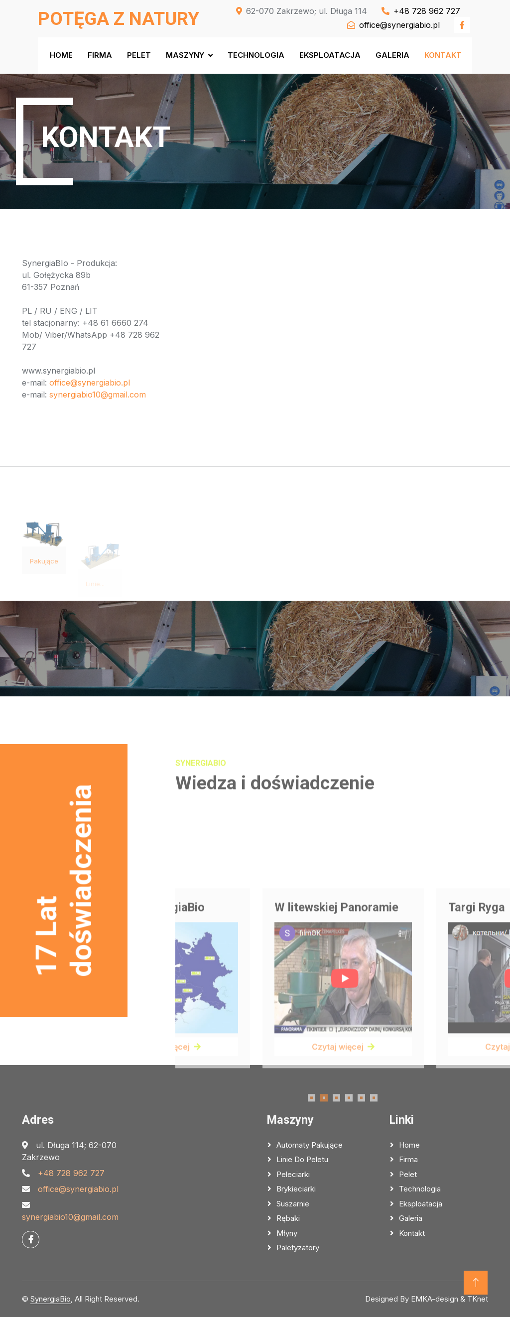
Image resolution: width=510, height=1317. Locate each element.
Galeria (392, 55)
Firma (100, 55)
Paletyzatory (297, 1247)
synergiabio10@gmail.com (97, 394)
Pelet (139, 55)
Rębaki (288, 1218)
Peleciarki (293, 1174)
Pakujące (44, 577)
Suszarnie (292, 1203)
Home (61, 55)
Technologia (256, 55)
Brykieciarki (296, 1188)
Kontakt (443, 55)
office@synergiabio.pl (89, 383)
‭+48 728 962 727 (71, 1173)
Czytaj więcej (343, 1113)
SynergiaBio (50, 1299)
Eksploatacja (330, 55)
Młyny (286, 1233)
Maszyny (185, 55)
